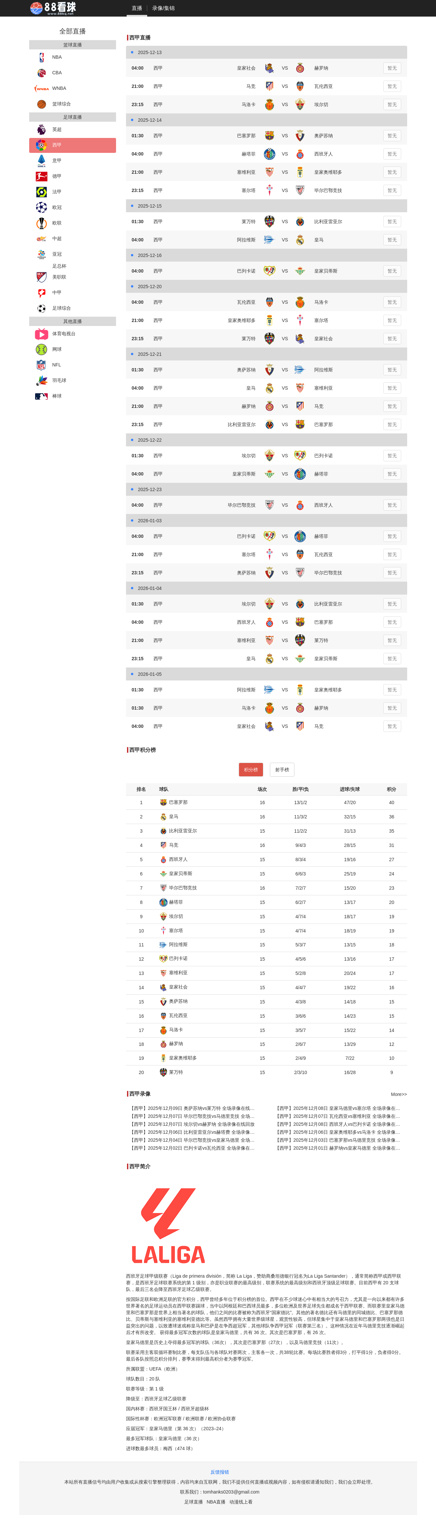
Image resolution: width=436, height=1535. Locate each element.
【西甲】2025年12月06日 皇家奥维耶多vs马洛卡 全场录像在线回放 (341, 1132)
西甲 (48, 145)
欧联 (48, 223)
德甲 (48, 176)
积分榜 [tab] (251, 769)
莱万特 (171, 1072)
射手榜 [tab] (282, 769)
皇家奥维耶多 (178, 1057)
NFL (47, 365)
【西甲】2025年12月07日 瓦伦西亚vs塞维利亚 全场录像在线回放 (341, 1116)
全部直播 (72, 31)
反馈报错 (220, 1472)
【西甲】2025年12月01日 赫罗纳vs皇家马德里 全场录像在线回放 (341, 1148)
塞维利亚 (173, 972)
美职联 (50, 277)
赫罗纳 (171, 1043)
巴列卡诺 (173, 958)
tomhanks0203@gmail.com (231, 1492)
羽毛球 (50, 380)
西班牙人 (173, 859)
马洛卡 (171, 1029)
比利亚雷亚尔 (178, 830)
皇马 (168, 816)
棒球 (48, 396)
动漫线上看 (241, 1501)
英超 (48, 129)
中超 (48, 238)
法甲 (48, 192)
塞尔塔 (171, 930)
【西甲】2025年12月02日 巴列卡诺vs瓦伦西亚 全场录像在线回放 (195, 1148)
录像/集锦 (163, 8)
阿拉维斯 (173, 944)
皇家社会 (173, 987)
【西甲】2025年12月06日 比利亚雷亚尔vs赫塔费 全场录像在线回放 (195, 1132)
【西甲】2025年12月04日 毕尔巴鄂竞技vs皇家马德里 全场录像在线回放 (195, 1140)
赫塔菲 (171, 902)
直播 (137, 8)
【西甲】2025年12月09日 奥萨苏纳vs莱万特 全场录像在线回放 (194, 1108)
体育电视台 (55, 334)
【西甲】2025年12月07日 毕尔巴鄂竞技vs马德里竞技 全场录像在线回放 (195, 1116)
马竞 (168, 845)
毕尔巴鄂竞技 (178, 887)
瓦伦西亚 (173, 1015)
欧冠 (48, 207)
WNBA (50, 88)
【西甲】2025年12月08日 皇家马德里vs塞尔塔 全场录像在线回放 (341, 1108)
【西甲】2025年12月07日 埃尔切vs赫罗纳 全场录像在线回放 (192, 1124)
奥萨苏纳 (173, 1001)
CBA (48, 73)
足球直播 (193, 1501)
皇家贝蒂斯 (175, 873)
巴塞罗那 (173, 802)
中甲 (48, 293)
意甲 (48, 161)
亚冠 (48, 254)
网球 (48, 349)
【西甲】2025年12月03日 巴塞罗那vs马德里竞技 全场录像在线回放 (341, 1140)
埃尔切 (171, 916)
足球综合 (52, 308)
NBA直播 (216, 1501)
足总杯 (59, 266)
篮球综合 (52, 104)
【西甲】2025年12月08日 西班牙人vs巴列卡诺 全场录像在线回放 (341, 1124)
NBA (48, 57)
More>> (399, 1094)
